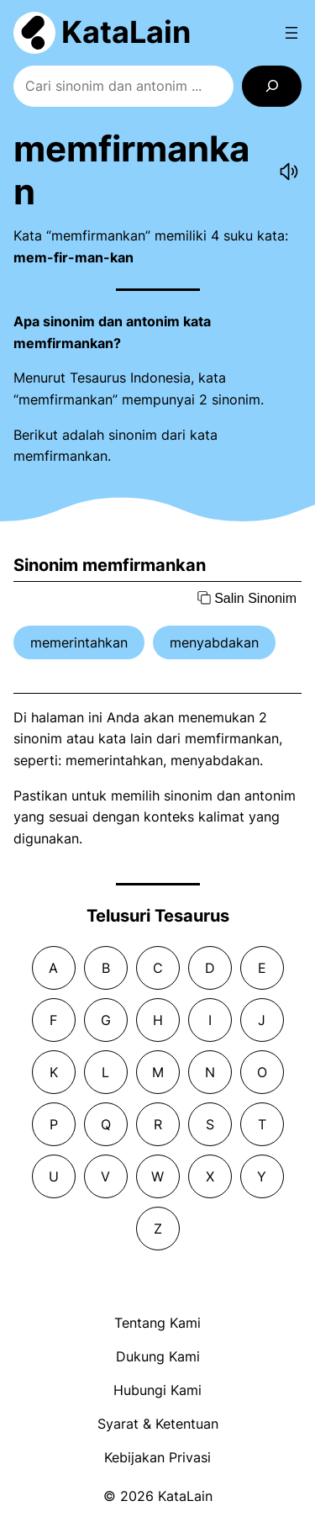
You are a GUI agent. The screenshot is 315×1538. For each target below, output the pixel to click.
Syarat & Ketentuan (157, 1423)
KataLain (126, 31)
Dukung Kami (158, 1356)
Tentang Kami (157, 1322)
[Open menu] (291, 33)
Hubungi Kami (157, 1390)
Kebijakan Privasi (157, 1457)
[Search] (272, 86)
